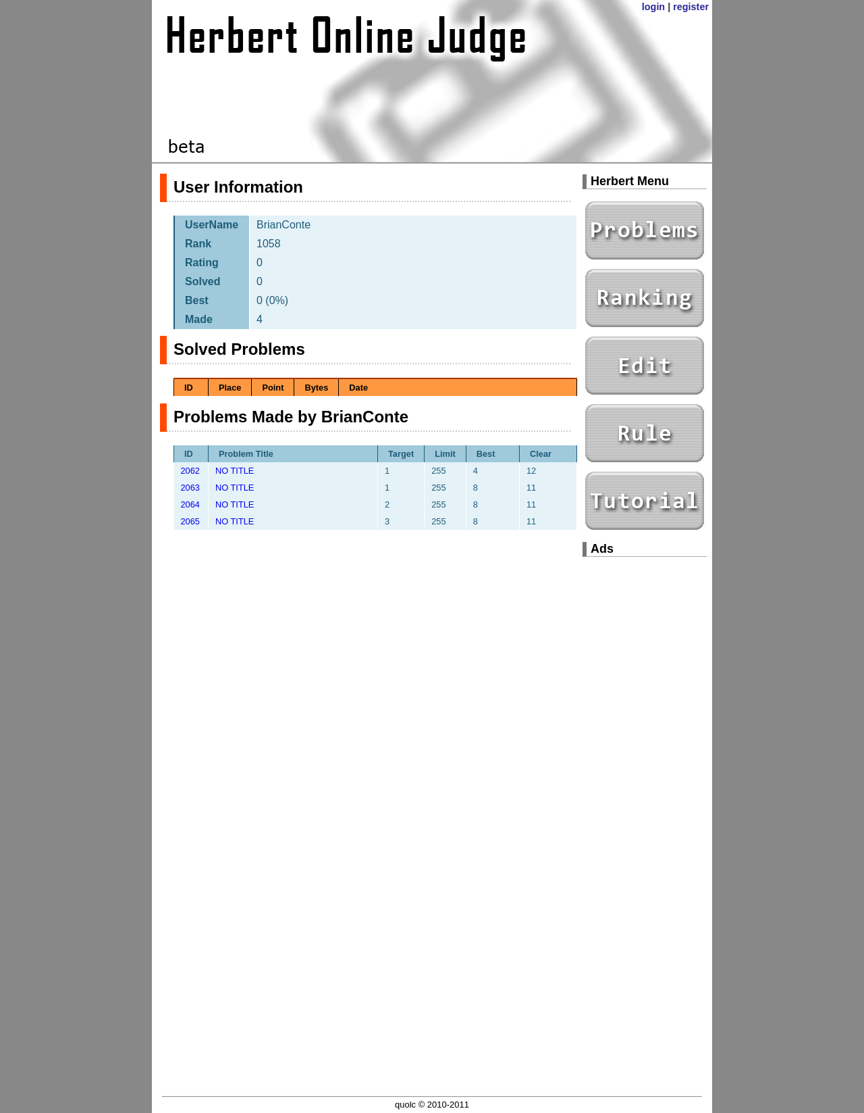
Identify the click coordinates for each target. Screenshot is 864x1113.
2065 (190, 521)
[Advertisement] (645, 770)
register (691, 6)
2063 (190, 488)
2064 (190, 504)
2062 (190, 471)
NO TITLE (234, 471)
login (653, 6)
